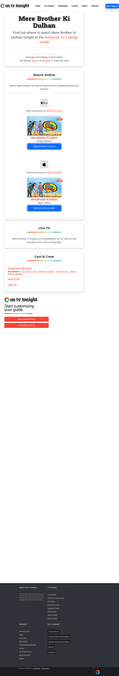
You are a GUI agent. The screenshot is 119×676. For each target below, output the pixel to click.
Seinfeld (21, 648)
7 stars (49, 54)
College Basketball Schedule (27, 645)
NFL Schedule (23, 641)
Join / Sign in (112, 6)
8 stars (52, 54)
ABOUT (85, 6)
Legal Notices (36, 668)
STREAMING (63, 6)
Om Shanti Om (62, 272)
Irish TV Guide (52, 611)
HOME (37, 6)
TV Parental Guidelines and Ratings (59, 642)
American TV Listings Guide (56, 598)
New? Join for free (26, 319)
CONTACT (95, 6)
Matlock (21, 658)
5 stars (42, 54)
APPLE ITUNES (54, 172)
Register (46, 60)
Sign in (35, 60)
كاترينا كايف (14, 278)
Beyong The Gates (24, 655)
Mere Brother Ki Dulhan (44, 137)
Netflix (21, 634)
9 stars (55, 54)
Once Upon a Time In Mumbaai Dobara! (37, 272)
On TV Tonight (52, 594)
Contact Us (51, 652)
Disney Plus (22, 638)
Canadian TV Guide (53, 608)
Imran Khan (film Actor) (20, 268)
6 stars (45, 54)
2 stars (33, 54)
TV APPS (74, 6)
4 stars (39, 54)
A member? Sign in (26, 325)
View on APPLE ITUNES (44, 208)
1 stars (30, 54)
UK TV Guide (51, 601)
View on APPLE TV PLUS (44, 146)
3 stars (36, 54)
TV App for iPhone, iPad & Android (58, 636)
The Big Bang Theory (25, 651)
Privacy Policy (45, 668)
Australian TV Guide (54, 605)
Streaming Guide (24, 631)
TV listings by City (53, 631)
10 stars (58, 54)
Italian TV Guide (52, 618)
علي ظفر (12, 284)
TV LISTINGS (49, 6)
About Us (51, 647)
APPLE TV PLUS (54, 110)
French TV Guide (52, 615)
